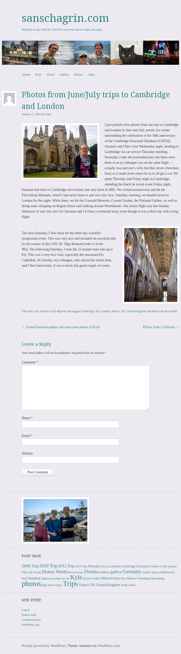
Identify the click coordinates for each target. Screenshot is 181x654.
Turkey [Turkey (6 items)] (83, 585)
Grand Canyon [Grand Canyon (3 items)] (151, 572)
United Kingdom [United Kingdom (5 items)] (108, 585)
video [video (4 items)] (131, 585)
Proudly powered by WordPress (43, 646)
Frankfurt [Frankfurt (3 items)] (104, 572)
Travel (50, 74)
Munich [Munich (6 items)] (107, 578)
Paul (48, 114)
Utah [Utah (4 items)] (124, 585)
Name (27, 418)
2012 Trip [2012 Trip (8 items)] (66, 566)
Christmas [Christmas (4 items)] (143, 566)
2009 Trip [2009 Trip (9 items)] (30, 566)
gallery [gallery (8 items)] (116, 572)
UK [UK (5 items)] (92, 585)
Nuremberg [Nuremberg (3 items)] (157, 578)
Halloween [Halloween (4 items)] (167, 572)
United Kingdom (136, 311)
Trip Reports (58, 311)
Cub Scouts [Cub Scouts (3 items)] (34, 572)
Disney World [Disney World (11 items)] (54, 571)
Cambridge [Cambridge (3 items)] (128, 566)
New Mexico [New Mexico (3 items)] (128, 578)
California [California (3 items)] (115, 566)
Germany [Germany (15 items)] (132, 571)
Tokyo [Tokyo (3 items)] (58, 585)
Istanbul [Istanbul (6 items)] (34, 578)
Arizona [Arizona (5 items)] (93, 566)
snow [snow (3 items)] (51, 585)
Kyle (38, 74)
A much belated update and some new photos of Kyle (61, 327)
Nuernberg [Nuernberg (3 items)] (143, 578)
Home (26, 74)
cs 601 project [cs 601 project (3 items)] (168, 566)
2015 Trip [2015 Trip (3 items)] (81, 566)
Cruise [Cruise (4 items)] (154, 566)
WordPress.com (108, 646)
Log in (26, 610)
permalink (171, 311)
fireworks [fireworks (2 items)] (78, 572)
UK (123, 311)
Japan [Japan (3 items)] (44, 578)
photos (115, 311)
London (105, 311)
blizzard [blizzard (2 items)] (104, 566)
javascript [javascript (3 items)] (54, 578)
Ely (97, 311)
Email (27, 436)
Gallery (64, 74)
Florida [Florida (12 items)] (91, 571)
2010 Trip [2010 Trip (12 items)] (48, 565)
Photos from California (161, 327)
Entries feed (29, 615)
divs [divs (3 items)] (70, 572)
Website (27, 453)
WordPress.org (30, 624)
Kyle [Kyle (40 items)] (76, 577)
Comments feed (31, 619)
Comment (30, 362)
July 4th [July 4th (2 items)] (65, 578)
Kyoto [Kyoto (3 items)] (87, 578)
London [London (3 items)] (96, 578)
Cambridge (87, 311)
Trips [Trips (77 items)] (70, 584)
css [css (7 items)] (24, 572)
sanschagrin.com (65, 18)
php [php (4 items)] (44, 585)
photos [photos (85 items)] (31, 584)
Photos (78, 74)
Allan (91, 74)
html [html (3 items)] (24, 578)
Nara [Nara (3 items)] (117, 578)
